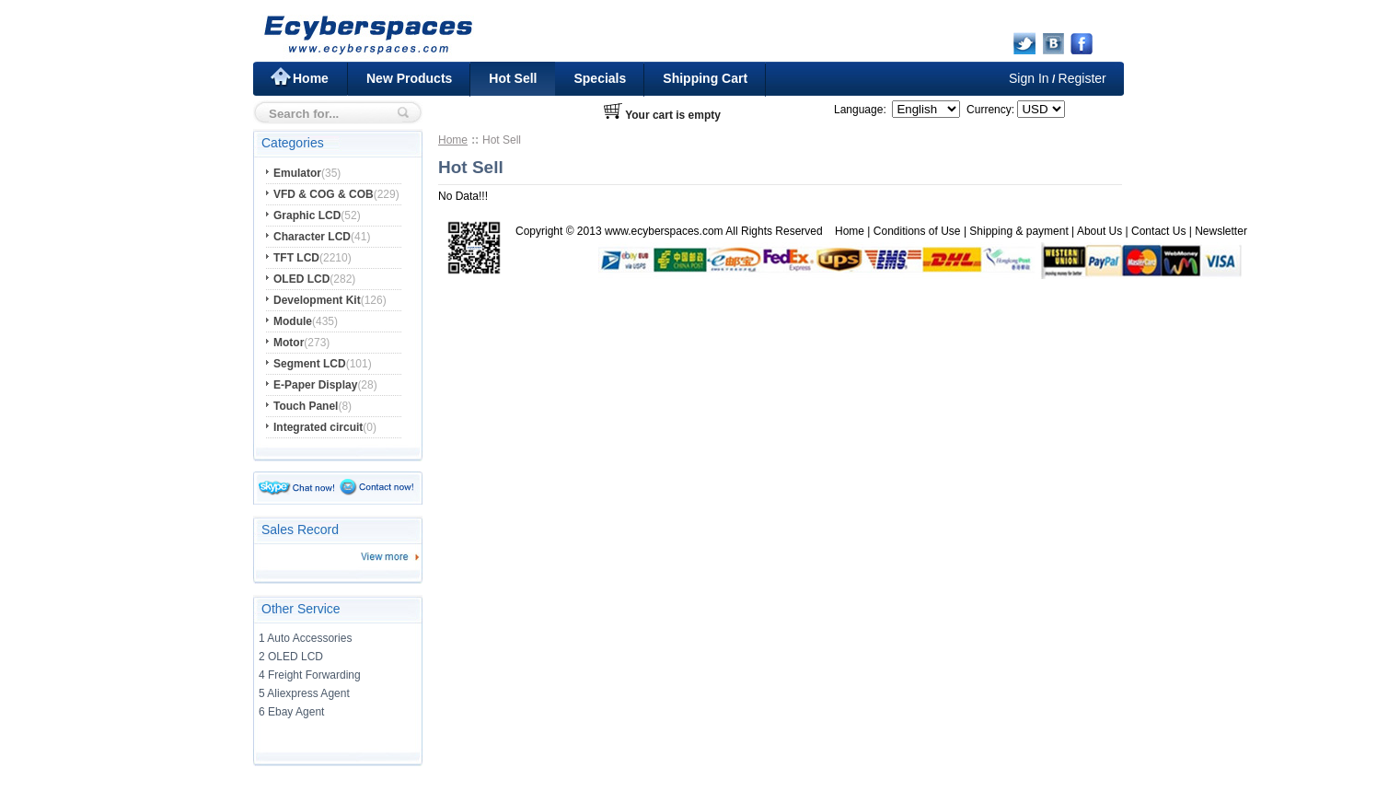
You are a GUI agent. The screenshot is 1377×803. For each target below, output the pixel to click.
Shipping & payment (1018, 231)
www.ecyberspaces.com (664, 231)
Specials (599, 78)
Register (1082, 78)
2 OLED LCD (291, 656)
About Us (1099, 231)
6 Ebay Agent (291, 711)
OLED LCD (301, 279)
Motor (288, 342)
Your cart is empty (673, 115)
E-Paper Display (315, 384)
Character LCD (312, 236)
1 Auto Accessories (305, 638)
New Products (409, 78)
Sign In (1029, 78)
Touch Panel (305, 406)
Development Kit (317, 300)
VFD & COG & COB (323, 194)
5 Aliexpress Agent (304, 693)
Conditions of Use (917, 231)
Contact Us (1158, 231)
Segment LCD (309, 363)
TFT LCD (296, 257)
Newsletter (1221, 231)
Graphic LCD (307, 215)
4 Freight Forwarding (310, 675)
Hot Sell (513, 78)
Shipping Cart (705, 78)
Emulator (297, 173)
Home (311, 78)
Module (292, 321)
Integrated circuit (318, 427)
